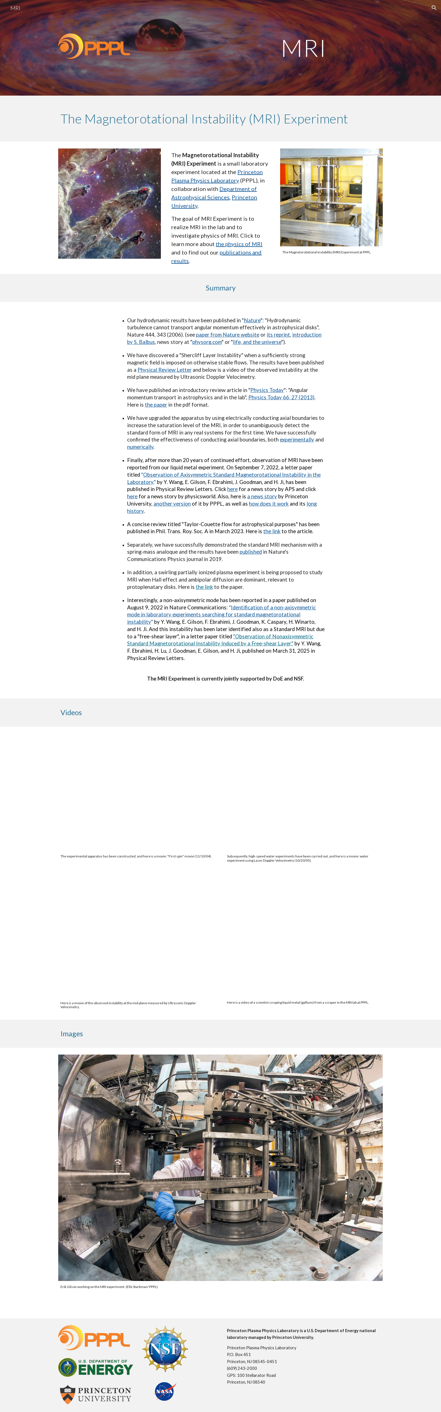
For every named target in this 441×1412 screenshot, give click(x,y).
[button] (434, 8)
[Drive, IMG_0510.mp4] (304, 938)
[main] (303, 47)
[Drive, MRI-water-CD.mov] (304, 792)
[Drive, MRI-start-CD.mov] (137, 792)
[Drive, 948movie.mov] (137, 938)
